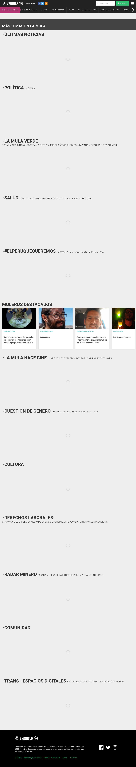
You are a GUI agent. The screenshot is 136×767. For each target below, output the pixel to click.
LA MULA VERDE (58, 10)
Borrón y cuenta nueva (121, 337)
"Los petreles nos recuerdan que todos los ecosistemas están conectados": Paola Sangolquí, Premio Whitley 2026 (18, 340)
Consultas (73, 758)
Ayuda (65, 758)
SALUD (71, 10)
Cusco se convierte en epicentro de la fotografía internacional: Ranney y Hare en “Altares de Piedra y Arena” (92, 340)
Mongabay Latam (9, 331)
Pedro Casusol (118, 331)
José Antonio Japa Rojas (85, 331)
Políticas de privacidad (52, 758)
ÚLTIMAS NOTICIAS (29, 10)
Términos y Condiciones (32, 758)
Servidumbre (45, 337)
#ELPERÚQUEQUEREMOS (87, 10)
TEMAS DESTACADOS (10, 10)
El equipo (18, 758)
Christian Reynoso (46, 331)
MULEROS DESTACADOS (110, 10)
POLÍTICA (44, 10)
